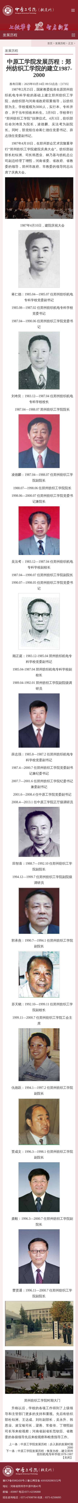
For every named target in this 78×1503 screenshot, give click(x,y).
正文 (70, 42)
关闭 (67, 1456)
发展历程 (60, 42)
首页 (49, 42)
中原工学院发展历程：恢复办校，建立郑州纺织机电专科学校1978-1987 (45, 1452)
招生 (5, 1497)
